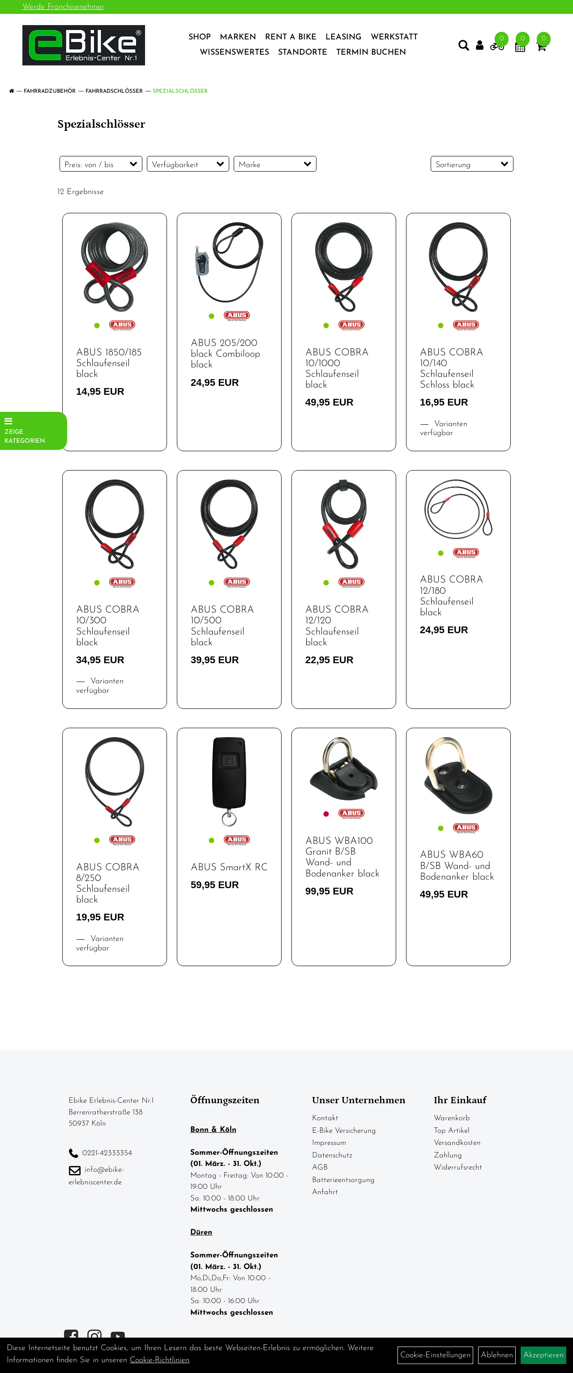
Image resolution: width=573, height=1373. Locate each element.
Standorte (302, 52)
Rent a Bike (290, 37)
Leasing (343, 37)
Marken (238, 37)
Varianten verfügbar (443, 429)
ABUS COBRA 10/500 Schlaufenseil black (222, 626)
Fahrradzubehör (50, 91)
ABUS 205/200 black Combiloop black (225, 354)
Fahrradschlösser (114, 91)
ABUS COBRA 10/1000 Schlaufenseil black (337, 369)
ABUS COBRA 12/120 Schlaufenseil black (337, 626)
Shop (199, 37)
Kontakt (325, 1118)
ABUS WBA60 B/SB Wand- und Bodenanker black (457, 866)
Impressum (329, 1143)
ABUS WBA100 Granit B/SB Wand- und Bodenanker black (342, 857)
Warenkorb (452, 1118)
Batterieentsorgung (343, 1180)
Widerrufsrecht (458, 1167)
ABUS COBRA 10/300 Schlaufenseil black (108, 626)
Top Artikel (452, 1131)
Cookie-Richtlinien (159, 1360)
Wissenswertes (234, 52)
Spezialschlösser (180, 91)
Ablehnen (497, 1355)
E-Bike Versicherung (344, 1131)
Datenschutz (332, 1155)
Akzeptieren (543, 1355)
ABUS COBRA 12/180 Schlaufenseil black (451, 596)
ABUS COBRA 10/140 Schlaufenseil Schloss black (451, 369)
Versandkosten (457, 1143)
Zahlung (448, 1155)
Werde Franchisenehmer (63, 7)
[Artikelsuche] (463, 47)
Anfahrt (325, 1192)
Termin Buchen (371, 52)
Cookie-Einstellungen (435, 1355)
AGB (320, 1167)
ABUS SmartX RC (229, 868)
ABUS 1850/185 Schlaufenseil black (109, 364)
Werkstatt (394, 37)
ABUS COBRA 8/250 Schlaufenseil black (108, 884)
